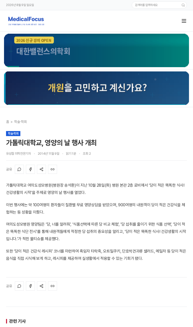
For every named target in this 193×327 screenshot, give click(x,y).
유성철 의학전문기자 (18, 153)
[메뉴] (184, 21)
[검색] (183, 5)
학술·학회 (20, 122)
